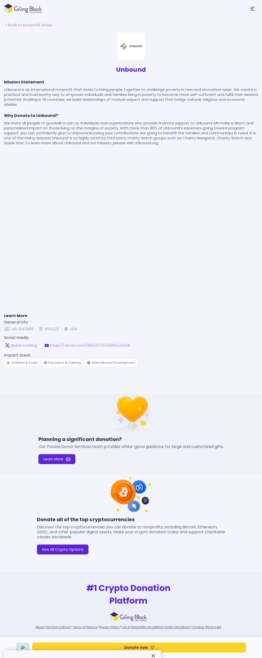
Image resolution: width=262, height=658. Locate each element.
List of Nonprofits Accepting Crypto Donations (156, 627)
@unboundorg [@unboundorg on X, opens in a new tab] (24, 345)
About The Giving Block (52, 627)
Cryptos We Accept (206, 627)
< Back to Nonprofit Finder (28, 25)
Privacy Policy (109, 627)
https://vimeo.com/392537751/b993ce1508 (90, 345)
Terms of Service (84, 627)
